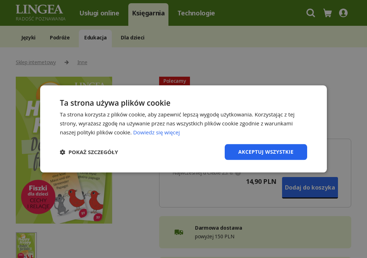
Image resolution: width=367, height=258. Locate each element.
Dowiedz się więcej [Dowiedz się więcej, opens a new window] (156, 132)
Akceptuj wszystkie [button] (266, 151)
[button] (89, 152)
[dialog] (183, 129)
